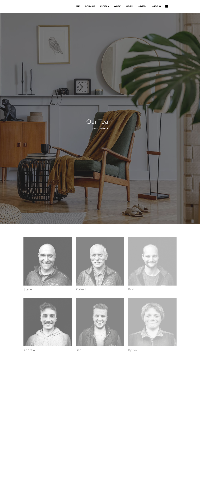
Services (104, 7)
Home (77, 7)
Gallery (117, 7)
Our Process (90, 7)
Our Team (142, 7)
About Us (129, 7)
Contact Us (156, 7)
